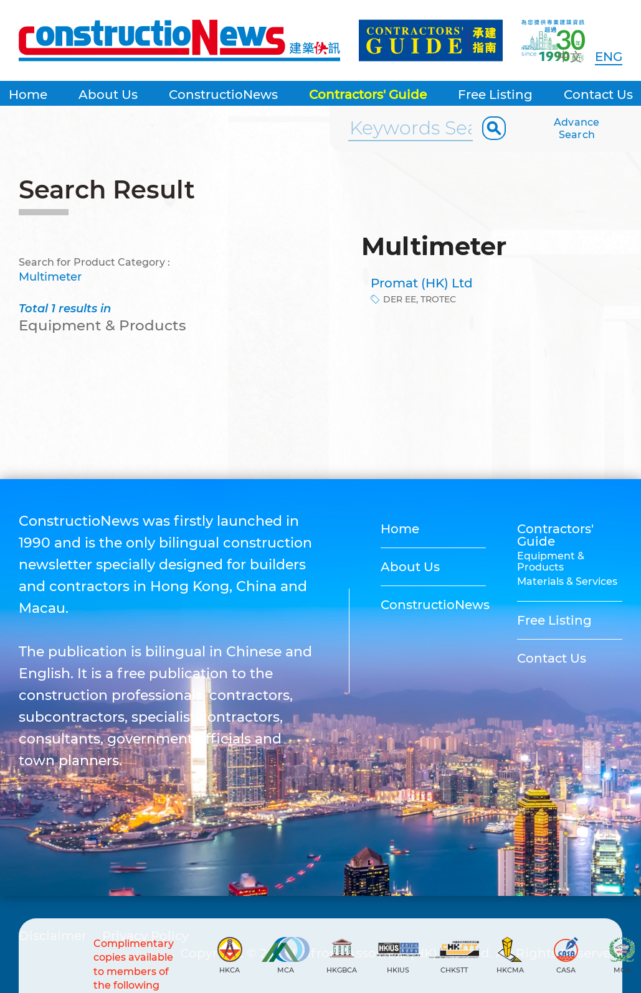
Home (28, 94)
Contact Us (598, 94)
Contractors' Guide (368, 94)
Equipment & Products (550, 561)
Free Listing (495, 94)
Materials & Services (567, 581)
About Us (108, 94)
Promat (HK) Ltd (422, 283)
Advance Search (577, 128)
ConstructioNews (223, 94)
